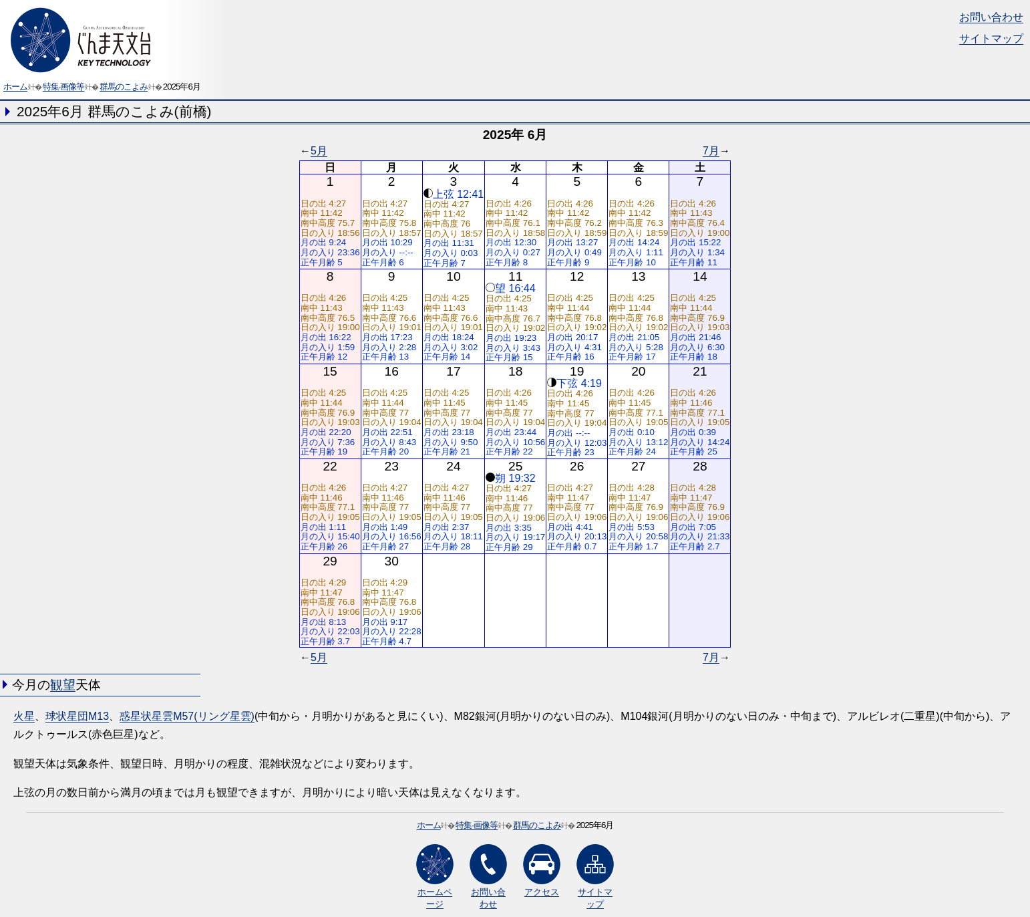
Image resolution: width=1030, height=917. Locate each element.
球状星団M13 (77, 716)
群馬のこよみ (124, 87)
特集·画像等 (64, 87)
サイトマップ (991, 38)
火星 (24, 716)
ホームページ (435, 876)
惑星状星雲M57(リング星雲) (187, 716)
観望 (62, 685)
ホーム (15, 87)
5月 (319, 150)
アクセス (542, 870)
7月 (711, 150)
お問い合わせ (991, 17)
